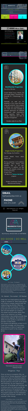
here (13, 33)
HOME (10, 55)
